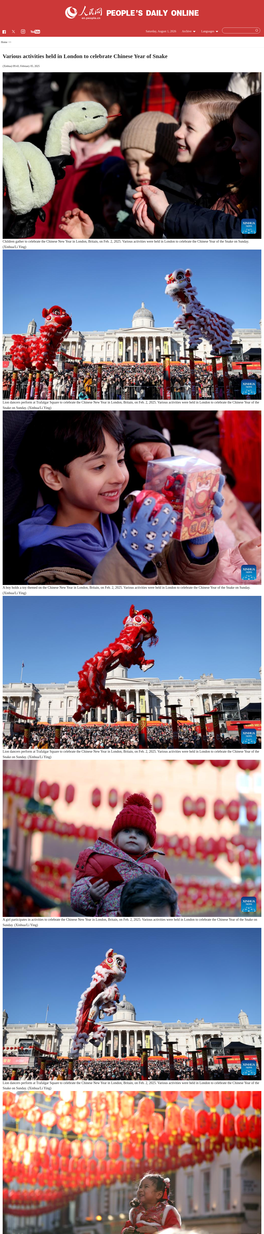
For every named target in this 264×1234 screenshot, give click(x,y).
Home (4, 42)
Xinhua (7, 66)
